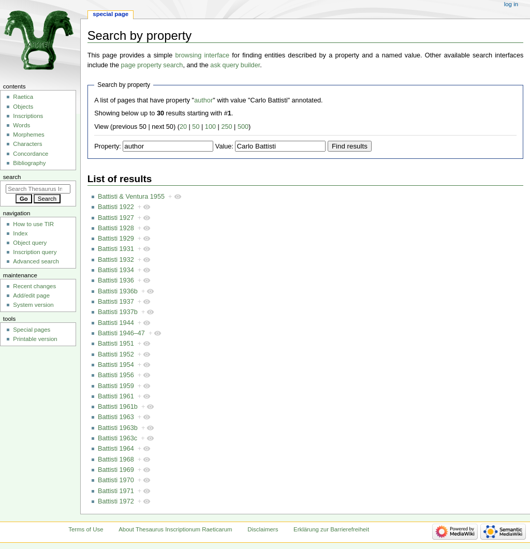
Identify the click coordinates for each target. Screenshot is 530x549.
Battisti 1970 (116, 480)
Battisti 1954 (116, 364)
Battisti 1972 (116, 501)
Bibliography (29, 163)
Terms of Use (85, 529)
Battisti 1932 (116, 259)
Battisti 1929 (116, 238)
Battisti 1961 (116, 396)
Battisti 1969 (116, 469)
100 (210, 126)
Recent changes (34, 286)
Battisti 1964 (116, 448)
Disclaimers (262, 529)
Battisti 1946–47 (121, 333)
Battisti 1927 (116, 217)
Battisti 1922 (116, 207)
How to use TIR (33, 224)
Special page (110, 14)
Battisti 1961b (118, 406)
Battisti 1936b (118, 291)
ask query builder (235, 65)
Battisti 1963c (117, 438)
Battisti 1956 (116, 375)
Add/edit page (31, 295)
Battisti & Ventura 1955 (131, 196)
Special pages (31, 330)
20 (183, 126)
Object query (30, 243)
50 (195, 126)
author (203, 100)
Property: (107, 146)
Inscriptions (28, 116)
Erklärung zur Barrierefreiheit (331, 529)
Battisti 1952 (116, 354)
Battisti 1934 (116, 270)
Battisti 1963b (118, 428)
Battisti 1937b (118, 312)
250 (226, 126)
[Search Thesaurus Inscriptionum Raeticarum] (38, 189)
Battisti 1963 (116, 417)
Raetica (23, 97)
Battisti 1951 (116, 343)
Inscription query (34, 252)
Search (12, 177)
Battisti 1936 (116, 280)
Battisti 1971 (116, 491)
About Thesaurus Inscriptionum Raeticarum (175, 529)
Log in (511, 4)
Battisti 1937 (116, 301)
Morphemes (28, 134)
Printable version (35, 339)
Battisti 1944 (116, 323)
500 (243, 126)
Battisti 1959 (116, 386)
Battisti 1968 (116, 459)
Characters (27, 144)
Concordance (30, 154)
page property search (152, 65)
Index (20, 233)
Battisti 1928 (116, 228)
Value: (224, 146)
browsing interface (202, 55)
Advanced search (36, 261)
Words (21, 125)
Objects (23, 106)
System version (33, 305)
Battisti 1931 (116, 249)
